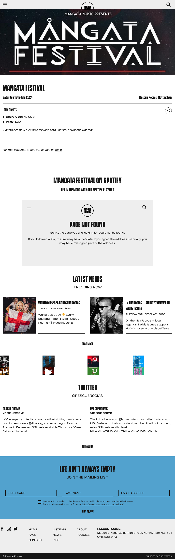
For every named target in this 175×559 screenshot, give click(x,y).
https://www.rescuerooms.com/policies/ (102, 504)
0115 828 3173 (107, 537)
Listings (59, 529)
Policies (83, 535)
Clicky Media (165, 556)
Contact (35, 540)
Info (56, 540)
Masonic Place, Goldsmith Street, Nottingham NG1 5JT (134, 533)
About (82, 529)
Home (33, 529)
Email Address (132, 493)
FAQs (32, 535)
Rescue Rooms (81, 130)
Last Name (72, 493)
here (58, 150)
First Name (17, 493)
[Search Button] (168, 5)
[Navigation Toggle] (7, 5)
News (57, 535)
